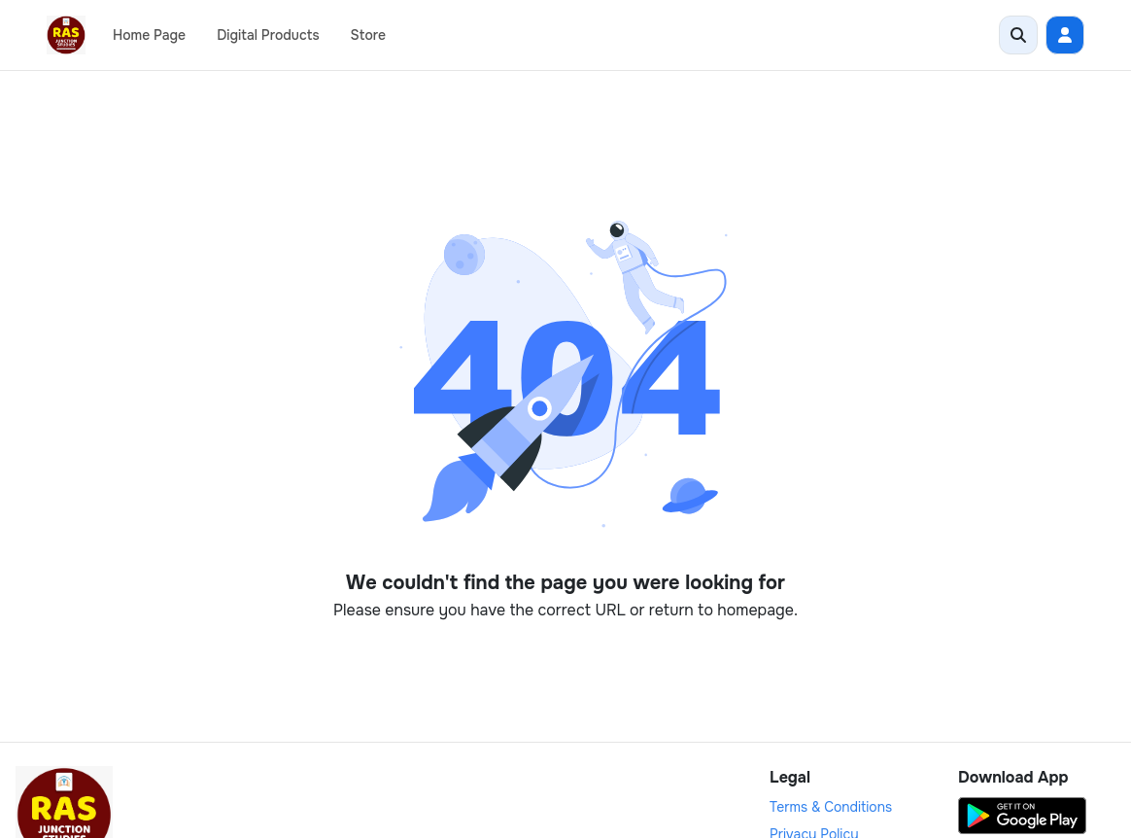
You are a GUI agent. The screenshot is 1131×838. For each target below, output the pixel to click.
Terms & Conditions (831, 807)
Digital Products (268, 35)
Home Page (149, 35)
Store (368, 35)
